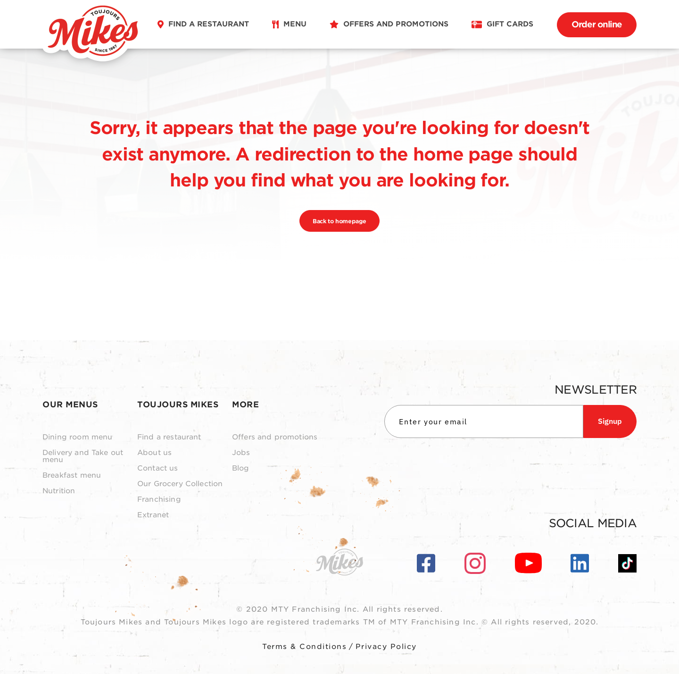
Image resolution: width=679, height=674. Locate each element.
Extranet (153, 515)
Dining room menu (77, 437)
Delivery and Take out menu (82, 456)
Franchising (159, 499)
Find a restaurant (169, 437)
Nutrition (58, 491)
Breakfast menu (71, 475)
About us (154, 452)
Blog (240, 468)
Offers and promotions (274, 437)
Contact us (157, 468)
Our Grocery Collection (180, 484)
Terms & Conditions (304, 646)
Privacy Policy (386, 646)
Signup (610, 421)
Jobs (241, 452)
